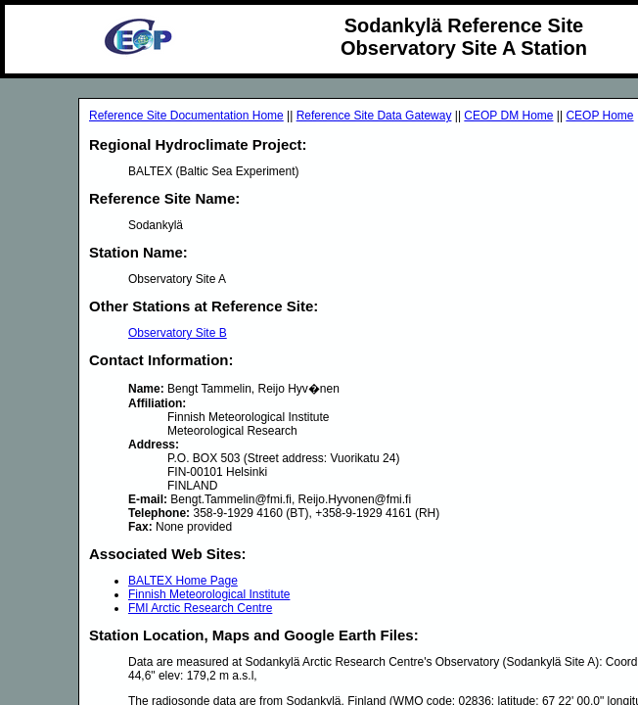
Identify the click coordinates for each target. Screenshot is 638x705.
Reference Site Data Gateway (374, 115)
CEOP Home (599, 115)
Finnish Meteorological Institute (209, 594)
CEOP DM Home (508, 115)
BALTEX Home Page (183, 581)
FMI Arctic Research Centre (200, 608)
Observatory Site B (177, 333)
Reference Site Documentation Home (186, 115)
